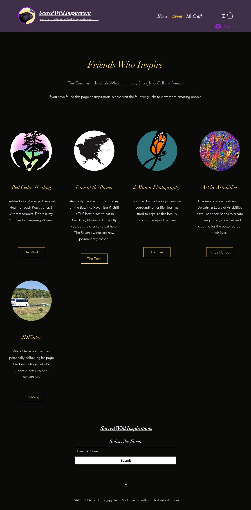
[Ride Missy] (31, 397)
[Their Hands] (219, 252)
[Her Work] (31, 252)
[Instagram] (223, 16)
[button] (230, 15)
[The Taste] (94, 259)
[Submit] (125, 460)
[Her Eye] (156, 252)
